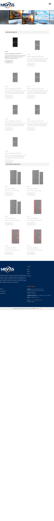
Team (28, 273)
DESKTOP (29, 276)
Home (28, 269)
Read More (8, 62)
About (28, 271)
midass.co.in (38, 308)
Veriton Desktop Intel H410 (13, 54)
